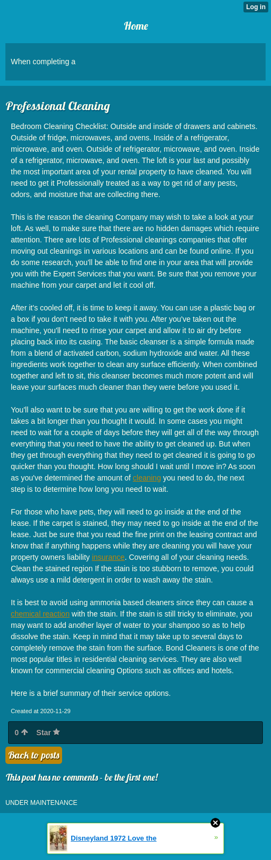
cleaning (147, 477)
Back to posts (33, 755)
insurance (108, 557)
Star (48, 732)
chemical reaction (40, 614)
